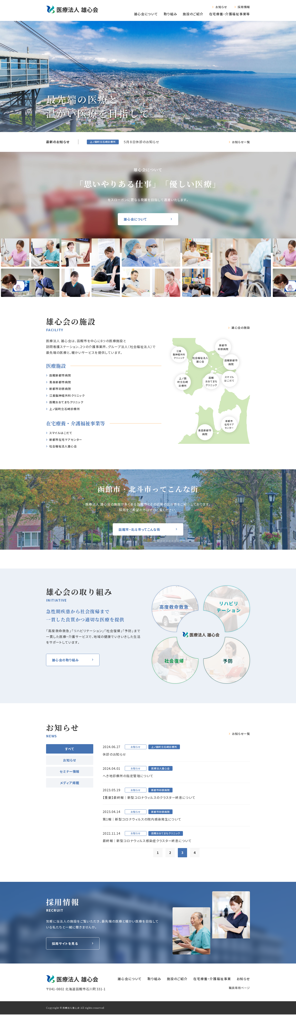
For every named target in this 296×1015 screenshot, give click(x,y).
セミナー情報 (69, 771)
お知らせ (221, 7)
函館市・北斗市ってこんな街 (139, 529)
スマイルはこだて (60, 433)
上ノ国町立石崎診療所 (64, 409)
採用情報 (244, 7)
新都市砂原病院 (60, 389)
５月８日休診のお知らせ (141, 141)
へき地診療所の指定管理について (128, 776)
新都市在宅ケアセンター (65, 440)
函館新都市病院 (60, 375)
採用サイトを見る (65, 944)
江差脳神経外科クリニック (67, 395)
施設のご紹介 (193, 14)
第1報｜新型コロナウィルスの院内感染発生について (142, 819)
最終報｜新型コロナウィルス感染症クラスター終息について (147, 841)
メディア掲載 (69, 782)
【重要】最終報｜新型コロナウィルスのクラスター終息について (149, 797)
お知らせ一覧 (241, 142)
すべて (69, 748)
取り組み (170, 14)
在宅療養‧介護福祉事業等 (229, 14)
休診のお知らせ (114, 754)
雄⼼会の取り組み (65, 660)
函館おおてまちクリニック (66, 402)
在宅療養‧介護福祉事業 (212, 979)
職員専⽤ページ (239, 988)
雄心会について (146, 14)
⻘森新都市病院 (60, 382)
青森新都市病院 (205, 432)
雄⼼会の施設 (240, 328)
